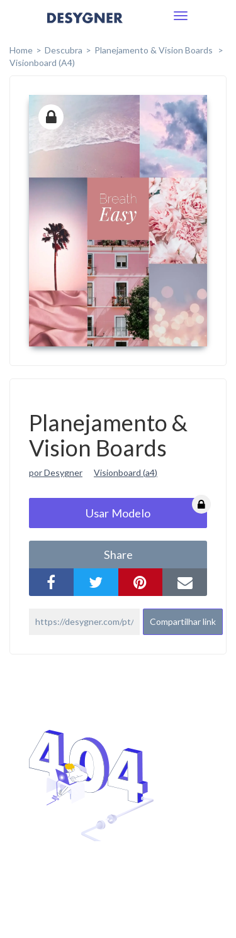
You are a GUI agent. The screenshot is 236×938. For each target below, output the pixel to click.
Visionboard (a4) (125, 472)
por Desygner (55, 472)
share (118, 554)
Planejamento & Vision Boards (154, 50)
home (21, 50)
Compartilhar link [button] (183, 621)
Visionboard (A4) (42, 62)
